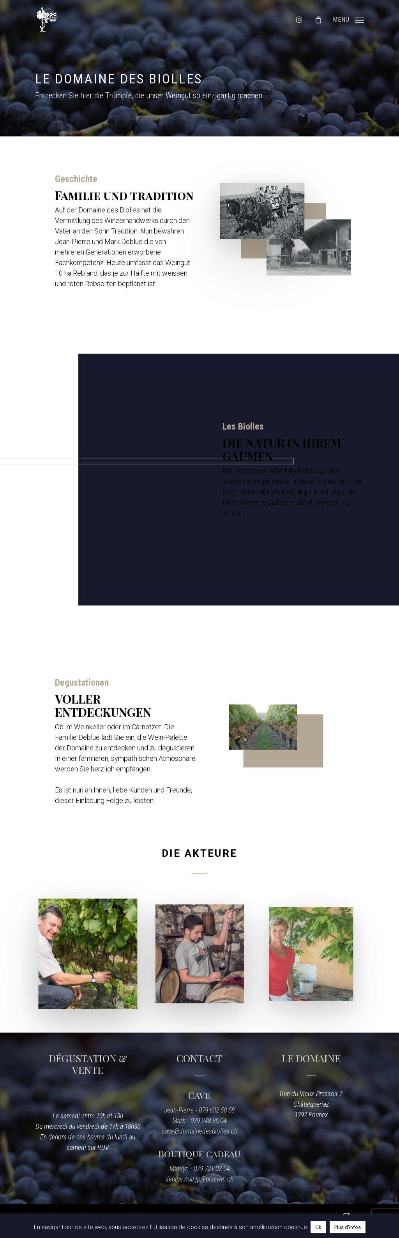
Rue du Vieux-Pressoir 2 (311, 1093)
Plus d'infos (347, 1227)
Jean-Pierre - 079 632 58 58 (199, 1110)
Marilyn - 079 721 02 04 (199, 1168)
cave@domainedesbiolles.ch (199, 1131)
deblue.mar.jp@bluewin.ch (199, 1179)
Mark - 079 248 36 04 (199, 1120)
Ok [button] (318, 1227)
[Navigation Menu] (348, 19)
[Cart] (321, 19)
